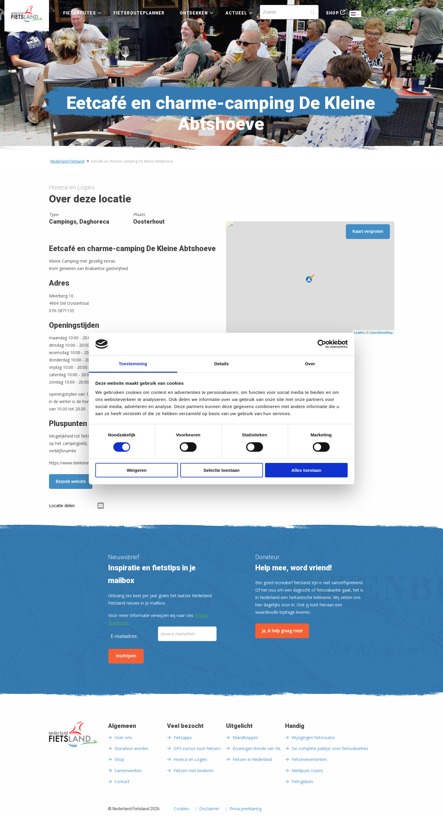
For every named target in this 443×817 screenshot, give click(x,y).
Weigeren (136, 470)
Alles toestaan (306, 470)
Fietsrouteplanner (138, 13)
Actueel (236, 13)
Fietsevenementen (309, 759)
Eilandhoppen (245, 737)
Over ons (123, 737)
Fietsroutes (79, 13)
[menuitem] (26, 14)
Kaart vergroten (367, 231)
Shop (332, 13)
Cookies (181, 809)
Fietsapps (183, 737)
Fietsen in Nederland (252, 759)
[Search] (289, 12)
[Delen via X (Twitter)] (91, 506)
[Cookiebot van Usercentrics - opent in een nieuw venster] (322, 344)
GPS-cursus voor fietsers (197, 748)
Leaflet (359, 332)
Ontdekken (194, 13)
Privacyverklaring (245, 809)
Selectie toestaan (221, 470)
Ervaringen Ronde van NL (257, 748)
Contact (122, 781)
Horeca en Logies (190, 759)
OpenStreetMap (381, 332)
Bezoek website (70, 481)
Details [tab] (221, 363)
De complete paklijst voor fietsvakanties (330, 748)
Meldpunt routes (307, 770)
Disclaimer (209, 809)
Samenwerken (128, 770)
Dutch (355, 14)
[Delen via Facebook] (82, 506)
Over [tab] (310, 363)
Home (26, 14)
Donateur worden (131, 748)
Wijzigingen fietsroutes (313, 737)
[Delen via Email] (100, 506)
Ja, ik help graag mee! (282, 630)
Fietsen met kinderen (194, 770)
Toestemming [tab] (133, 363)
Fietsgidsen (302, 781)
